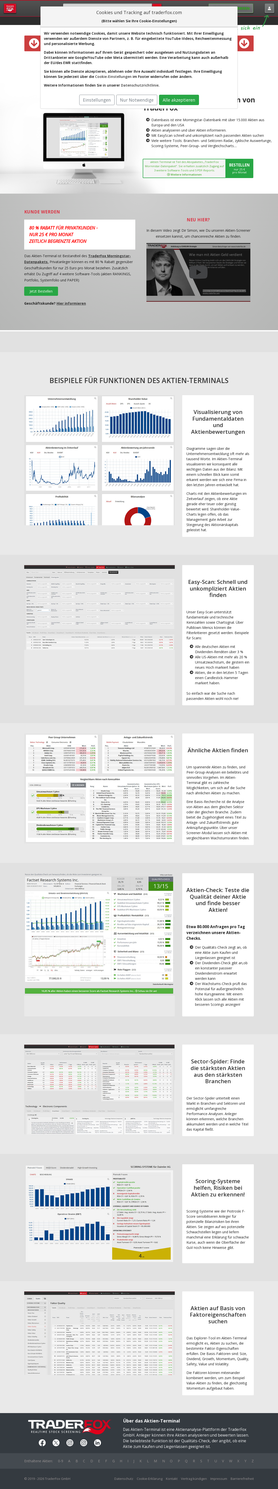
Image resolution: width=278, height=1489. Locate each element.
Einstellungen (97, 100)
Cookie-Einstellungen (113, 76)
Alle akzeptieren (179, 100)
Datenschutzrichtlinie (140, 85)
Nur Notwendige (137, 100)
